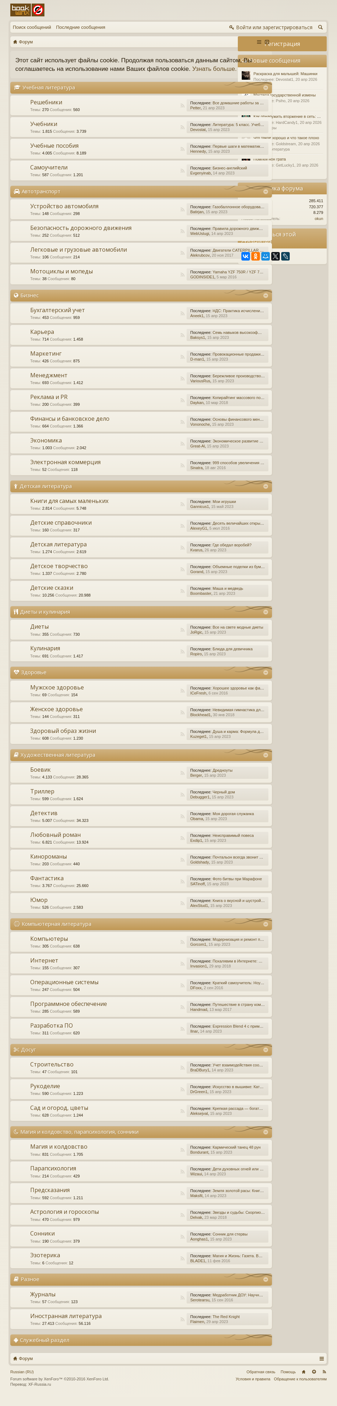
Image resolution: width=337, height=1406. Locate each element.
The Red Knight (188, 1325)
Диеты (39, 635)
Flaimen (159, 1330)
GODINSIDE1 (165, 285)
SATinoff (160, 892)
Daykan (159, 411)
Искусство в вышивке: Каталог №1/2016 (211, 1095)
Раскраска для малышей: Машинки (285, 74)
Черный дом (186, 800)
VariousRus (162, 389)
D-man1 (159, 368)
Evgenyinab (163, 181)
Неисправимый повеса (195, 844)
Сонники (42, 1242)
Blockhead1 (163, 723)
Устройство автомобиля (64, 215)
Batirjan (159, 220)
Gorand (159, 580)
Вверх (313, 1380)
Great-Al (160, 454)
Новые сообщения (274, 60)
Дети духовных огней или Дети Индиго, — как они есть (224, 1178)
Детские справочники (61, 531)
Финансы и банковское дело (69, 427)
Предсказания (50, 1199)
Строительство (52, 1073)
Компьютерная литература (56, 932)
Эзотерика (45, 1264)
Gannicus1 (162, 515)
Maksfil (159, 1204)
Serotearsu (162, 1308)
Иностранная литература (66, 1324)
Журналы (42, 1303)
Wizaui (158, 1183)
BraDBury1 (162, 1078)
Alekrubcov (162, 264)
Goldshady (162, 871)
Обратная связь (260, 1380)
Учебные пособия (54, 154)
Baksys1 (160, 346)
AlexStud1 (161, 914)
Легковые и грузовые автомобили (78, 258)
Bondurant (162, 1161)
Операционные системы (64, 991)
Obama (159, 827)
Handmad (161, 1018)
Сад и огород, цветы (59, 1116)
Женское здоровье (56, 718)
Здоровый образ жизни (63, 739)
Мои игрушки (186, 510)
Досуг (28, 1057)
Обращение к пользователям (300, 1387)
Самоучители (49, 176)
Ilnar (156, 1040)
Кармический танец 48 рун (199, 1156)
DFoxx (158, 996)
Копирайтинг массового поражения (207, 406)
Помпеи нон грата (269, 159)
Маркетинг (45, 362)
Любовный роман (55, 843)
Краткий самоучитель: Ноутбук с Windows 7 (214, 991)
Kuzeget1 (161, 745)
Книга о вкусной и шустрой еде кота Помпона (216, 909)
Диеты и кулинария (45, 620)
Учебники (43, 132)
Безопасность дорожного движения (81, 236)
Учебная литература (48, 95)
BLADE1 (160, 1270)
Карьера (42, 340)
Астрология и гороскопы (64, 1220)
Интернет (44, 969)
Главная (303, 1380)
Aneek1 (159, 324)
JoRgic (159, 641)
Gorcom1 (160, 953)
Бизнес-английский (192, 176)
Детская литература (46, 494)
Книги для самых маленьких (69, 510)
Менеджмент (49, 384)
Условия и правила (253, 1387)
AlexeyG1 (161, 537)
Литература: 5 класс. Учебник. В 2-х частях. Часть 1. (222, 133)
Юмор (39, 908)
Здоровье (34, 680)
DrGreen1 (161, 1100)
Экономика (46, 449)
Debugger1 (162, 805)
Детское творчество (59, 575)
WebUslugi (162, 242)
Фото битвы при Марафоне (199, 887)
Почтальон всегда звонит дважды (205, 866)
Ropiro (158, 663)
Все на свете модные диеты (200, 636)
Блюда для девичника (195, 658)
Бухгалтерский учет (57, 318)
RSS (145, 114)
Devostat (160, 138)
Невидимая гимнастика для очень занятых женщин (221, 718)
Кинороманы (48, 865)
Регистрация (282, 44)
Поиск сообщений (32, 27)
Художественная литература (58, 763)
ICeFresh (160, 701)
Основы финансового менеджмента (207, 428)
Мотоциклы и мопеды (61, 280)
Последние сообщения (80, 27)
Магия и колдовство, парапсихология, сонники (79, 1140)
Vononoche (162, 433)
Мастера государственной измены (284, 95)
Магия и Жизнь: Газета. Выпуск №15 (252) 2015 (218, 1265)
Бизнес (29, 303)
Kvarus (159, 559)
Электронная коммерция (65, 470)
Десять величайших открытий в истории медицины (221, 532)
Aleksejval (161, 1122)
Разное (30, 1287)
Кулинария (45, 657)
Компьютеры (49, 947)
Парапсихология (53, 1177)
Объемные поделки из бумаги (202, 575)
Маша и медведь (190, 597)
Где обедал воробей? (194, 554)
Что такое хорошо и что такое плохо (286, 138)
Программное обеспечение (68, 1012)
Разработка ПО (51, 1034)
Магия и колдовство (58, 1155)
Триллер (42, 800)
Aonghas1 (161, 1248)
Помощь (288, 1380)
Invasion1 (161, 974)
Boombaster (163, 602)
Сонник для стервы (192, 1243)
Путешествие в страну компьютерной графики (217, 1013)
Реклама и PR (49, 405)
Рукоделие (45, 1094)
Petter (158, 116)
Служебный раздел (44, 1348)
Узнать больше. (59, 77)
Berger (158, 784)
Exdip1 (159, 849)
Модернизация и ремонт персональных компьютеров (223, 948)
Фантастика (47, 887)
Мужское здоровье (57, 696)
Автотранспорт (41, 199)
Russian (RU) (22, 1380)
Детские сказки (51, 596)
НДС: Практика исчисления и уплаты (208, 319)
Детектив (44, 821)
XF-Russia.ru (39, 1393)
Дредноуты (185, 779)
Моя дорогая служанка (195, 822)
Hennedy (160, 160)
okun (319, 218)
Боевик (40, 778)
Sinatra (159, 476)
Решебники (46, 111)
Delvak (159, 1226)
